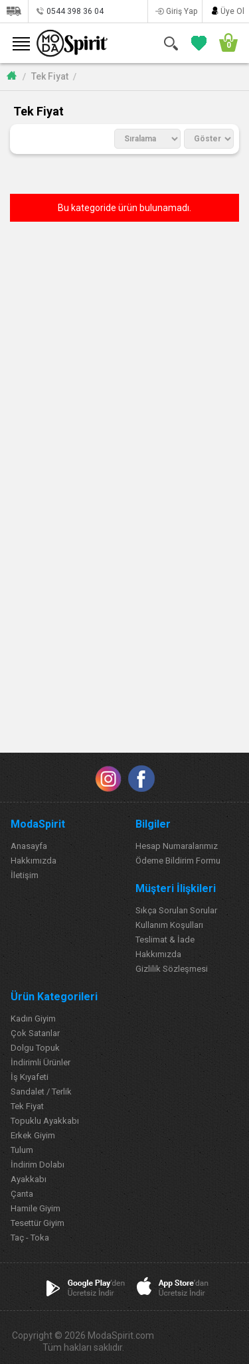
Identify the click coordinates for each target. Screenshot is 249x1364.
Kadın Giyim (33, 1018)
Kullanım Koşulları (169, 925)
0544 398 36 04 (75, 11)
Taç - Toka (30, 1238)
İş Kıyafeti (29, 1077)
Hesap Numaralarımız (176, 846)
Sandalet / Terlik (41, 1092)
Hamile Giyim (35, 1208)
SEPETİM (224, 43)
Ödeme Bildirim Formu (177, 861)
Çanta (22, 1194)
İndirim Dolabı (37, 1165)
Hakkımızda (33, 861)
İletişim (25, 875)
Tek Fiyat (49, 76)
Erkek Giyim (33, 1135)
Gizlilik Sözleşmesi (171, 969)
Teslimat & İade (165, 940)
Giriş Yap (181, 11)
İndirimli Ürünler (40, 1062)
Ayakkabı (28, 1179)
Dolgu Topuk (35, 1048)
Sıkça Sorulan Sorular (176, 910)
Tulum (22, 1150)
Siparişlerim (13, 11)
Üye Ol (232, 11)
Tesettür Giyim (37, 1223)
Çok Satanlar (35, 1033)
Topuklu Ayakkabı (45, 1121)
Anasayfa (29, 846)
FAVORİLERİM (196, 43)
